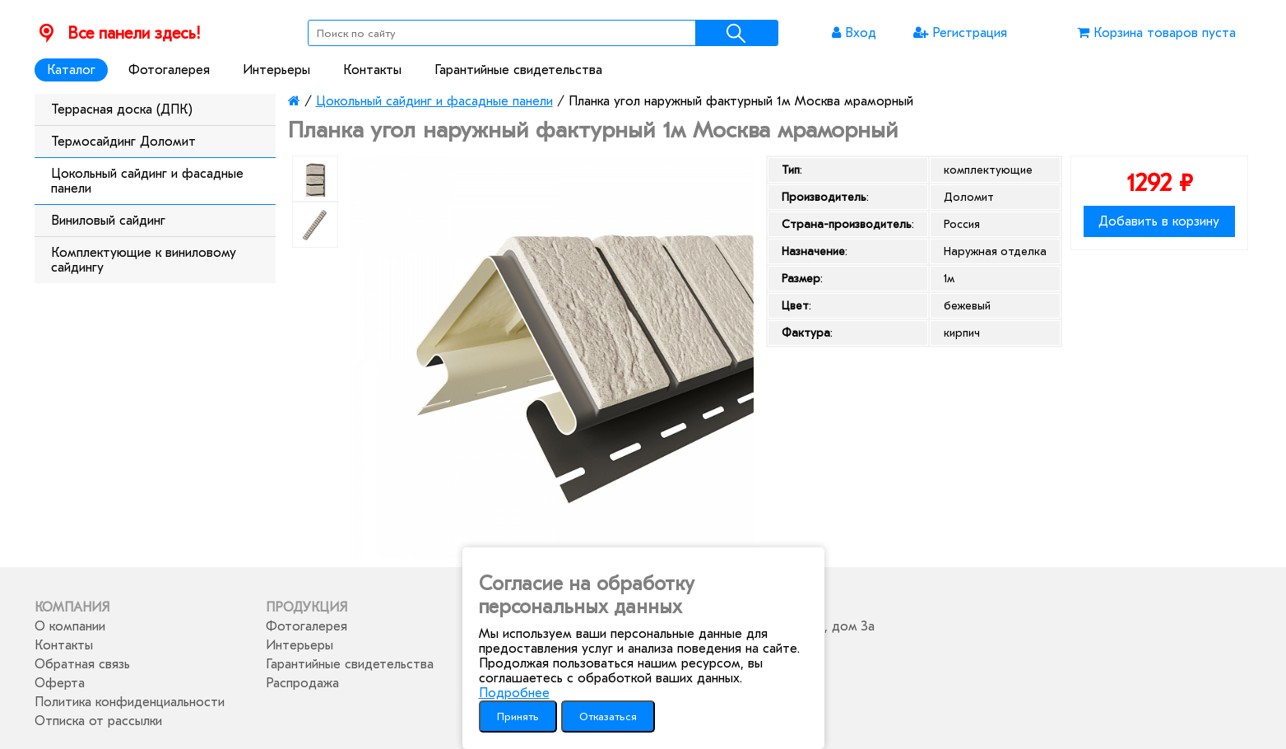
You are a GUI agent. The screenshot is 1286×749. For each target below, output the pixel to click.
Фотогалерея (169, 70)
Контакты (372, 70)
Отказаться (608, 716)
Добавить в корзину (1158, 221)
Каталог (71, 70)
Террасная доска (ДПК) (122, 109)
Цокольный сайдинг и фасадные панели (147, 181)
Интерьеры (276, 70)
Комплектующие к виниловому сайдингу (143, 260)
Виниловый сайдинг (108, 220)
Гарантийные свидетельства (518, 70)
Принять (518, 716)
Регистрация (960, 33)
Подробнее (514, 693)
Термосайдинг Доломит (123, 141)
